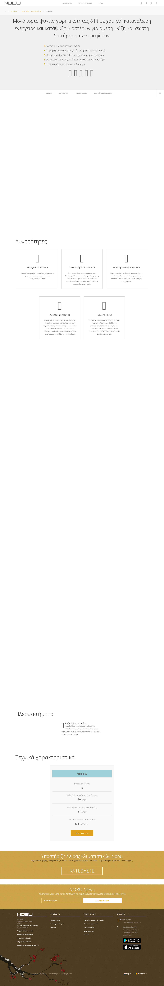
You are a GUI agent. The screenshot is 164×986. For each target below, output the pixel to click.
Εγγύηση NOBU (89, 927)
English (128, 974)
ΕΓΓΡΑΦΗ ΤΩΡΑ (102, 901)
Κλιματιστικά (55, 920)
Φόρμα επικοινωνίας (24, 931)
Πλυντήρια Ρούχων (57, 924)
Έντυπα (86, 935)
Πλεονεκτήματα (81, 93)
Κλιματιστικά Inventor (25, 934)
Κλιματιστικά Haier (24, 938)
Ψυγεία (53, 927)
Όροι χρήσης (39, 974)
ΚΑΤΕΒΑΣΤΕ (82, 871)
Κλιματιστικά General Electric (28, 945)
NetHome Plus (89, 931)
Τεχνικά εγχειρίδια (91, 924)
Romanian (141, 974)
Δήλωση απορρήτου (52, 974)
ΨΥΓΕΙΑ (101, 3)
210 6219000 (34, 926)
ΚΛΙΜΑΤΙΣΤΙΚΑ (67, 3)
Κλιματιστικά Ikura (24, 942)
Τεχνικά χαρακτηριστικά (103, 93)
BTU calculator (125, 920)
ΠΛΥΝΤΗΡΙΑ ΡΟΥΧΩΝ (85, 3)
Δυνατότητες (63, 93)
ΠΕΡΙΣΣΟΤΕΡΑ (82, 833)
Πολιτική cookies (66, 974)
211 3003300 (24, 926)
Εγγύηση (48, 93)
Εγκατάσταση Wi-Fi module (94, 920)
